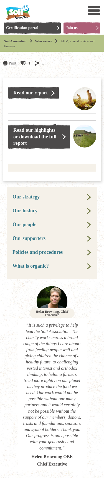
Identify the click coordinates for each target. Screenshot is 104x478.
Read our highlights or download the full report (34, 136)
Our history (24, 210)
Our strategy (26, 196)
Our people (24, 224)
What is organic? (30, 265)
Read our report (30, 92)
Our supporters (28, 238)
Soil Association (15, 41)
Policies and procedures (37, 252)
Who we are (43, 41)
